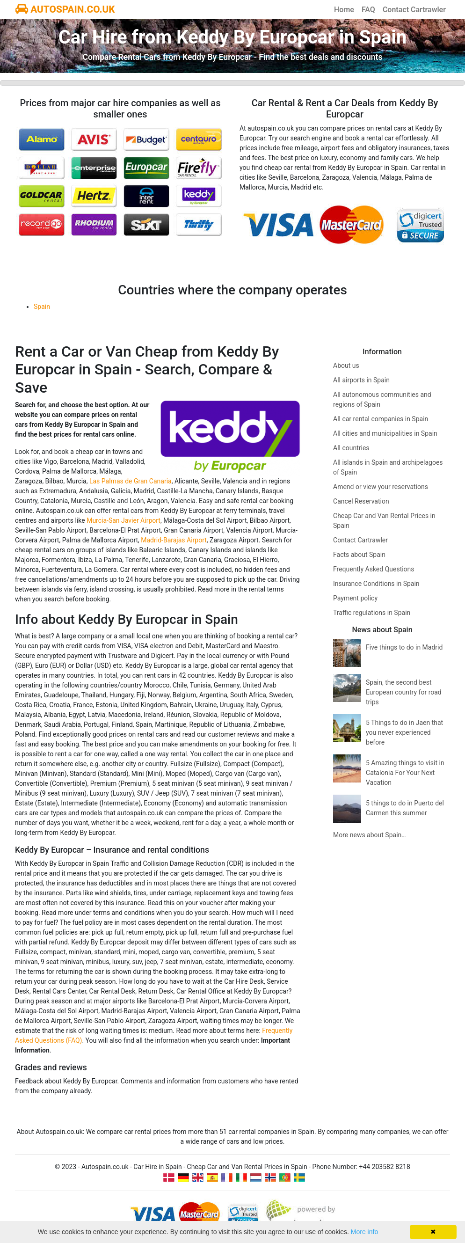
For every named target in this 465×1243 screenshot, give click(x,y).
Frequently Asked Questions (373, 569)
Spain (42, 306)
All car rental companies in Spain (380, 419)
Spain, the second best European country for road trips (404, 692)
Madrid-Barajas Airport (174, 540)
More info (364, 1232)
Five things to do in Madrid (404, 647)
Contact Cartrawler (414, 9)
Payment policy (355, 598)
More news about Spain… (369, 835)
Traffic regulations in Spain (371, 612)
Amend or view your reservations (380, 486)
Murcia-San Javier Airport (123, 520)
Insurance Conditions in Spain (376, 583)
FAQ (368, 9)
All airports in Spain (361, 380)
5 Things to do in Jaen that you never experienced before (404, 732)
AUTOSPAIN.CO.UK (65, 9)
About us (346, 365)
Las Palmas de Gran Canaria (130, 481)
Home (344, 9)
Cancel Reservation (361, 501)
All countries (351, 448)
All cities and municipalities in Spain (385, 433)
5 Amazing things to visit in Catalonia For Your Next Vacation (405, 772)
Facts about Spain (359, 554)
